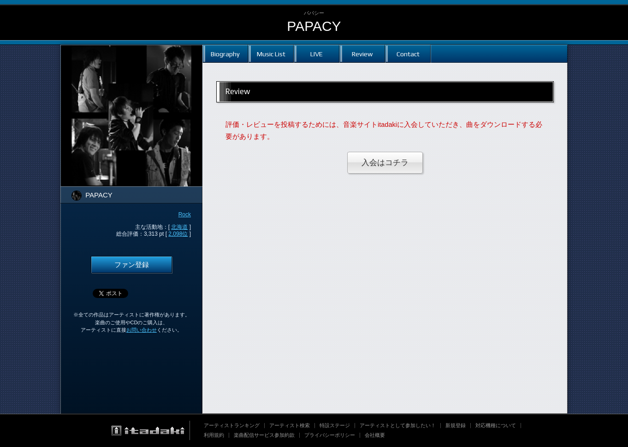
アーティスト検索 (289, 425)
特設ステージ (335, 425)
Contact (408, 54)
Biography (225, 54)
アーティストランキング (232, 425)
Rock (184, 214)
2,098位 (178, 234)
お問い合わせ (141, 330)
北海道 (179, 227)
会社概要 (375, 435)
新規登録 (455, 425)
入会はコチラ (385, 162)
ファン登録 (131, 264)
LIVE (316, 54)
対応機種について (495, 425)
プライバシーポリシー (329, 435)
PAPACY (314, 26)
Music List (271, 54)
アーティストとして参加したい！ (398, 425)
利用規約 (214, 435)
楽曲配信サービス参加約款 (264, 435)
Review (362, 54)
